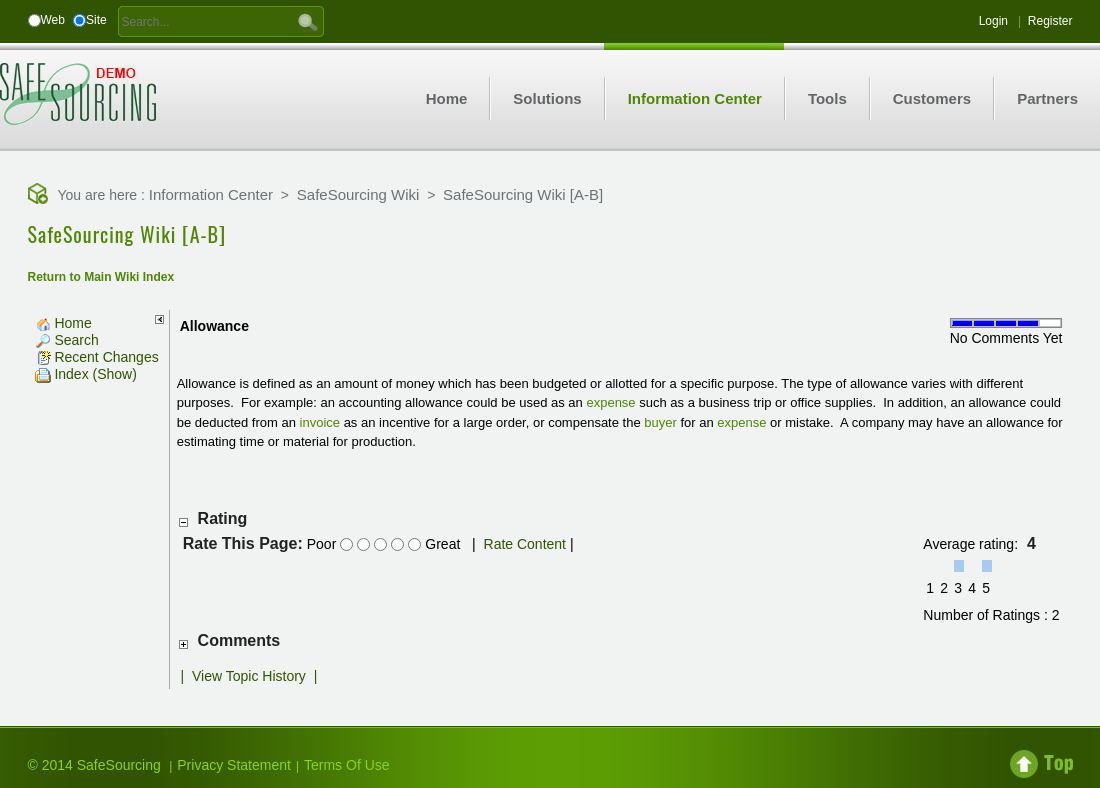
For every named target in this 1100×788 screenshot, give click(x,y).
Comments (239, 640)
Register (1050, 21)
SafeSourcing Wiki (358, 194)
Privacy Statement (234, 765)
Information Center (211, 194)
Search (67, 340)
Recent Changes (97, 357)
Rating (223, 518)
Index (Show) (86, 374)
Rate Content (525, 544)
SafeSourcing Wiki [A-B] (523, 194)
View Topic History (249, 676)
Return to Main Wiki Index (101, 277)
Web (53, 20)
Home (63, 323)
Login (993, 21)
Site (96, 20)
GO (308, 21)
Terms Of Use (347, 765)
